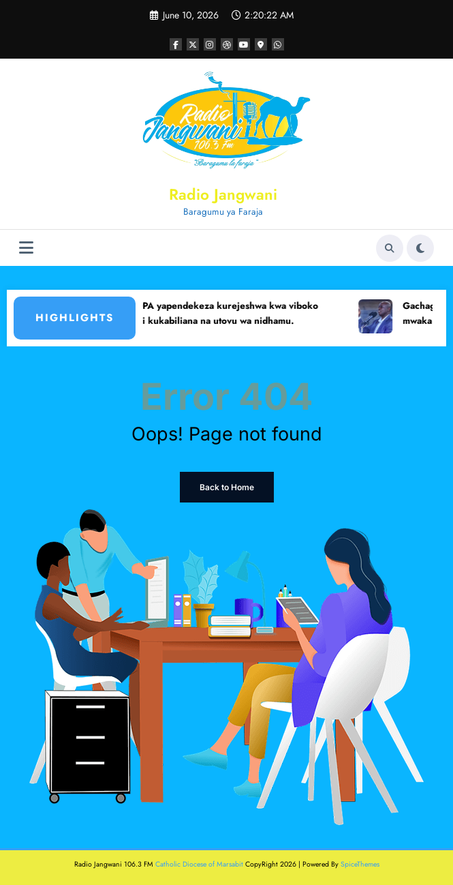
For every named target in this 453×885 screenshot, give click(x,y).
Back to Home (227, 487)
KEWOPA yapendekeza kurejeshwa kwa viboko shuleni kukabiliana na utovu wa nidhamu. (223, 313)
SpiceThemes (360, 864)
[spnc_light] (420, 248)
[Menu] (26, 247)
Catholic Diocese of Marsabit (199, 864)
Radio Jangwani (223, 194)
